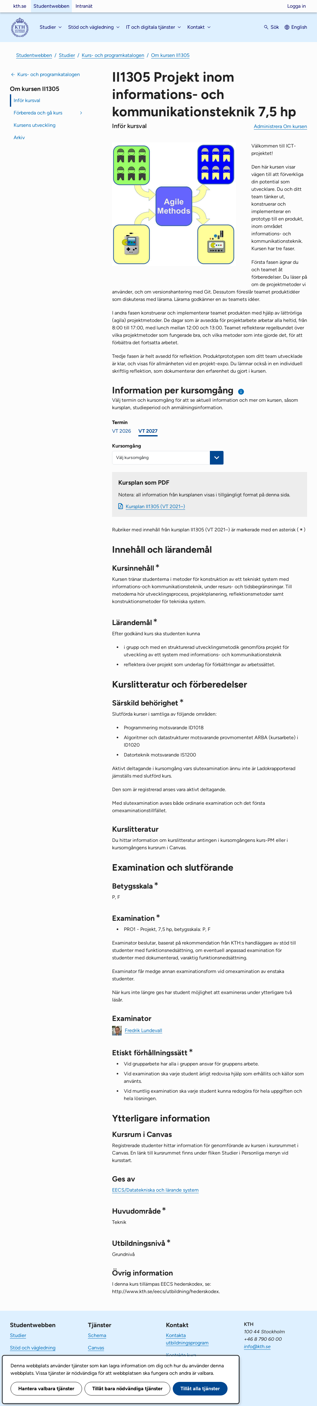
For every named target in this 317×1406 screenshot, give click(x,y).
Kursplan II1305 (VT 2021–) (155, 506)
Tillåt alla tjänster (200, 1388)
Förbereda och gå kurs (38, 113)
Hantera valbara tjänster (46, 1388)
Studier (67, 55)
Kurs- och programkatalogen (113, 55)
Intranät (84, 6)
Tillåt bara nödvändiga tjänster (127, 1388)
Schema (97, 1335)
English (299, 27)
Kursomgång (126, 446)
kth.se (19, 6)
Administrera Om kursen (280, 126)
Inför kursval (27, 100)
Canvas (96, 1348)
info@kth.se (257, 1346)
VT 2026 (121, 431)
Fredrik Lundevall (143, 1030)
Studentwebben (51, 6)
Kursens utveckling (34, 125)
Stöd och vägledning (32, 1348)
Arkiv (19, 137)
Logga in (296, 6)
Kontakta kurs (181, 1355)
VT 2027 (148, 431)
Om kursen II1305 (170, 55)
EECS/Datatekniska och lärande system (155, 1190)
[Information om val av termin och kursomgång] (241, 392)
